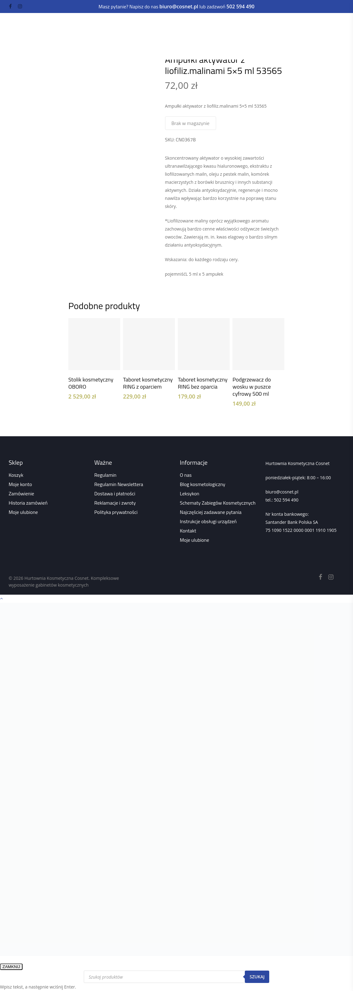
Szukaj (257, 977)
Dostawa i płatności (114, 493)
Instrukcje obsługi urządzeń (208, 521)
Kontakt (188, 530)
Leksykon (189, 493)
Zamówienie (21, 493)
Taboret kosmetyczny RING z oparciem (148, 383)
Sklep (108, 44)
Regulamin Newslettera (118, 484)
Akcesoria (157, 36)
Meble (187, 23)
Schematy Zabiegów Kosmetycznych (218, 502)
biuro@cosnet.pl (282, 492)
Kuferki (185, 36)
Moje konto (20, 484)
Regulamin (105, 475)
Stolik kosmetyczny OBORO (90, 383)
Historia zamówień (28, 502)
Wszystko (130, 44)
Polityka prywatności (116, 512)
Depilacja (289, 23)
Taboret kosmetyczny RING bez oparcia (203, 383)
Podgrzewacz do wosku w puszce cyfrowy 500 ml (251, 386)
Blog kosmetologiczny (202, 484)
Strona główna (81, 44)
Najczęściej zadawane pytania (211, 512)
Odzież (205, 36)
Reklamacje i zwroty (115, 502)
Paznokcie (216, 23)
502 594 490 (286, 500)
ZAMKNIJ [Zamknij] (11, 966)
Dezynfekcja (120, 36)
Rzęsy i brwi (253, 23)
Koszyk (16, 475)
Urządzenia (155, 23)
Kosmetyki (118, 23)
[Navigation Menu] (341, 28)
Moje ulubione (23, 512)
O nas (186, 475)
